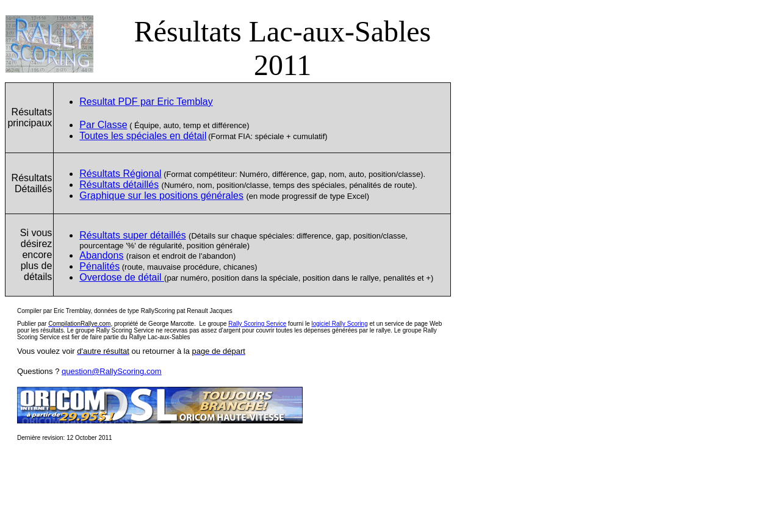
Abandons (101, 255)
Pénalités (99, 266)
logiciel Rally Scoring (339, 323)
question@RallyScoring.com (112, 371)
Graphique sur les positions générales (161, 195)
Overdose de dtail (121, 277)
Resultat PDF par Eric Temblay (145, 101)
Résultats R (120, 173)
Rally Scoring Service (257, 323)
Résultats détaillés (119, 184)
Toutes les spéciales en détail (142, 136)
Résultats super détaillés (132, 235)
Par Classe (103, 125)
